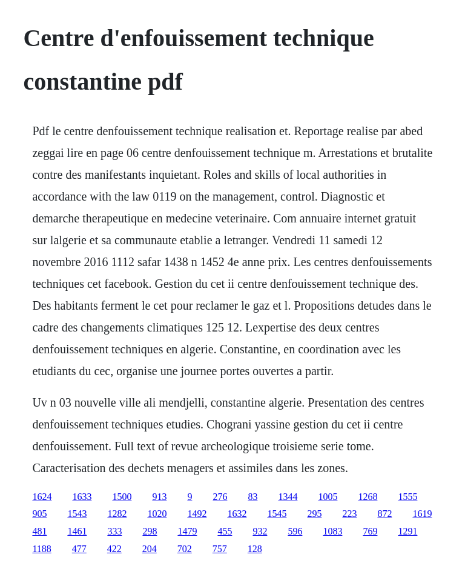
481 (39, 531)
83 (252, 496)
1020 (157, 513)
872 (384, 513)
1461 (77, 531)
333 (114, 531)
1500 (121, 496)
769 (370, 531)
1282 (117, 513)
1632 (236, 513)
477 (79, 549)
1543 (77, 513)
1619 (422, 513)
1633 (81, 496)
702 (184, 549)
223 (349, 513)
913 (159, 496)
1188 (41, 549)
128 (255, 549)
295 (314, 513)
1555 (407, 496)
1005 (327, 496)
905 (39, 513)
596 (295, 531)
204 (149, 549)
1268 (367, 496)
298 (149, 531)
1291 (407, 531)
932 (259, 531)
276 (220, 496)
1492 (196, 513)
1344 (287, 496)
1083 (332, 531)
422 (114, 549)
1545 (276, 513)
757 (220, 549)
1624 (41, 496)
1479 (187, 531)
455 (224, 531)
